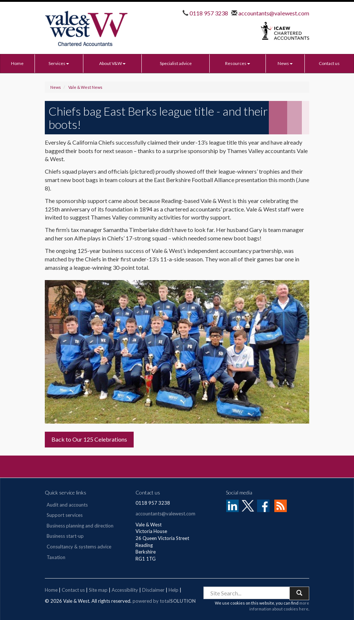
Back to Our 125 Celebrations (89, 439)
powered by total (164, 601)
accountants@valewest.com (273, 13)
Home (17, 63)
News (285, 63)
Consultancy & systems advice (79, 547)
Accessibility (125, 590)
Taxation (56, 557)
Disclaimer (153, 590)
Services (58, 63)
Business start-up (65, 536)
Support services (65, 515)
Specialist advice (176, 63)
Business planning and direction (80, 526)
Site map (98, 590)
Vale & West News (85, 87)
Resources (237, 63)
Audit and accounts (67, 505)
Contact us (329, 63)
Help (173, 590)
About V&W (112, 63)
